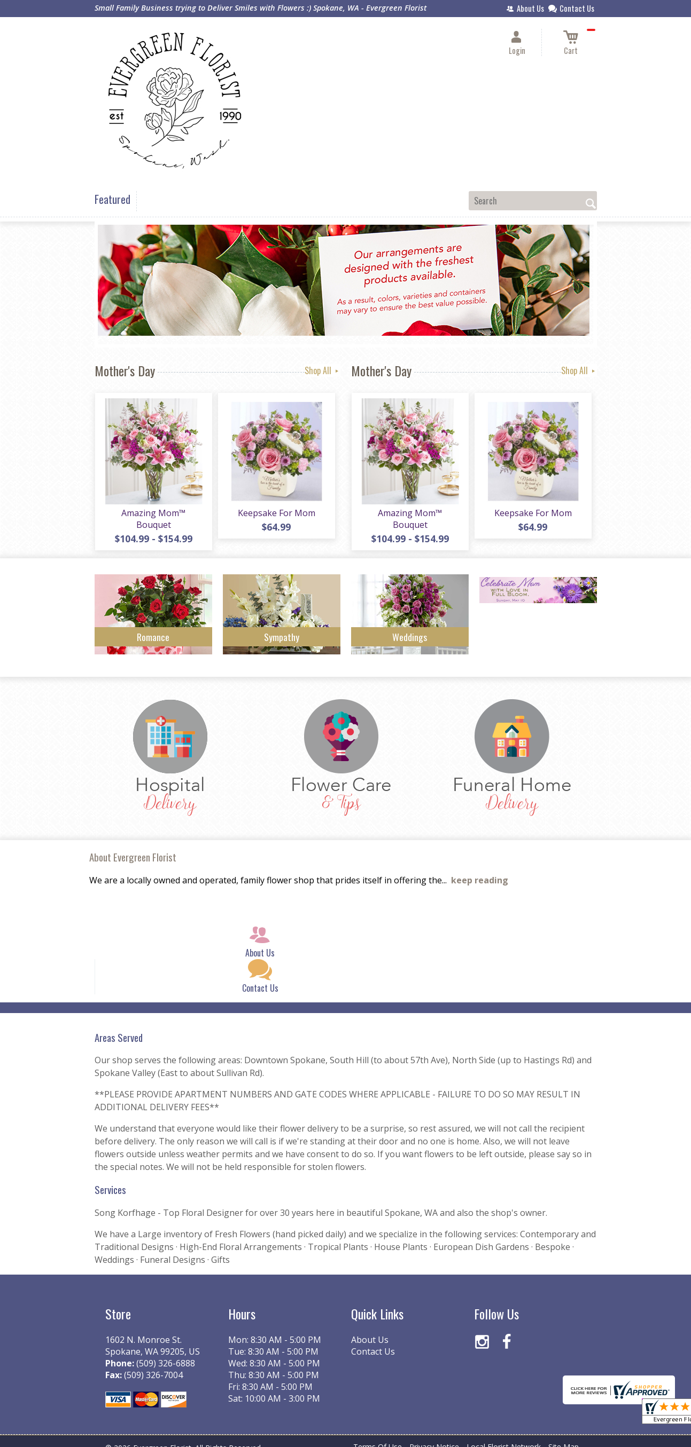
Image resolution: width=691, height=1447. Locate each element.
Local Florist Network (504, 1436)
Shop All (322, 370)
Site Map (563, 1436)
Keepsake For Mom (276, 513)
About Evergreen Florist (132, 846)
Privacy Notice (434, 1436)
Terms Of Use (377, 1436)
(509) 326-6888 (165, 1352)
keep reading (479, 869)
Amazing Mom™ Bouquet (153, 513)
